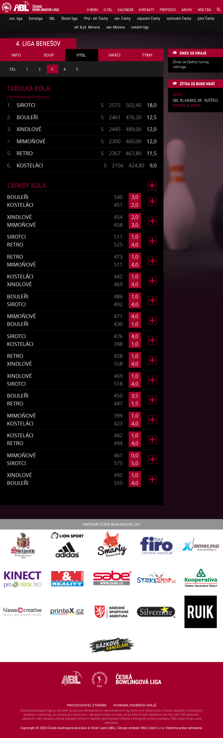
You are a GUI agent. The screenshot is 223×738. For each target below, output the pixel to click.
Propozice (168, 9)
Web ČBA (204, 9)
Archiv (186, 9)
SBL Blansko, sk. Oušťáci (195, 100)
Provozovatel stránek (87, 705)
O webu (92, 9)
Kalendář (125, 9)
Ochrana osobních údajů (134, 705)
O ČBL (108, 9)
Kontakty (146, 9)
